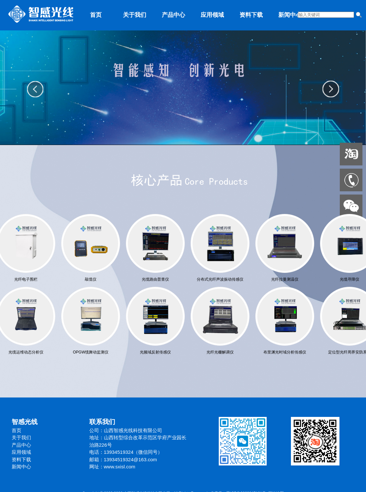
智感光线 (25, 421)
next (331, 87)
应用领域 (212, 15)
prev (35, 87)
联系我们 (102, 421)
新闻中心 (290, 15)
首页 (96, 15)
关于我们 (134, 15)
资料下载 (251, 15)
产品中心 (173, 15)
